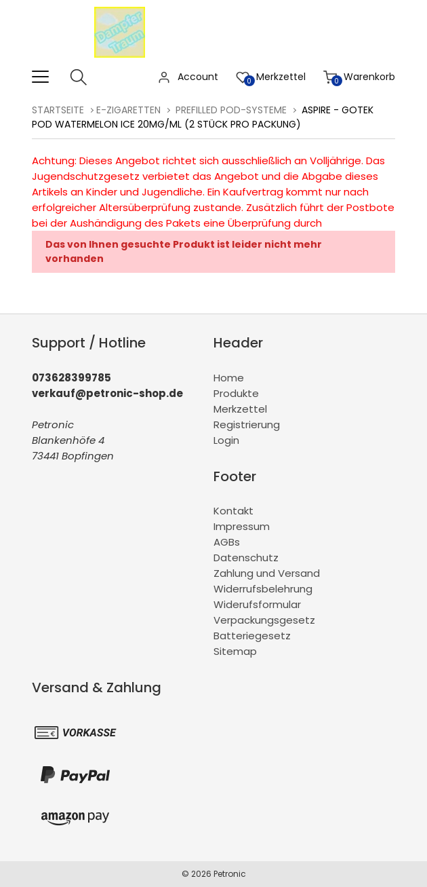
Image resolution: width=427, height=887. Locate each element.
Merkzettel (240, 409)
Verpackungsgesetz (264, 620)
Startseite (58, 110)
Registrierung (247, 424)
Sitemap (235, 651)
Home (229, 378)
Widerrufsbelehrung (263, 589)
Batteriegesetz (252, 635)
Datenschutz (246, 557)
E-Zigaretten (128, 110)
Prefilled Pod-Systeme (231, 110)
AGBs (227, 542)
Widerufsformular (257, 604)
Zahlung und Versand (267, 573)
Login (226, 440)
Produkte (236, 393)
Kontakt (233, 511)
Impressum (242, 526)
